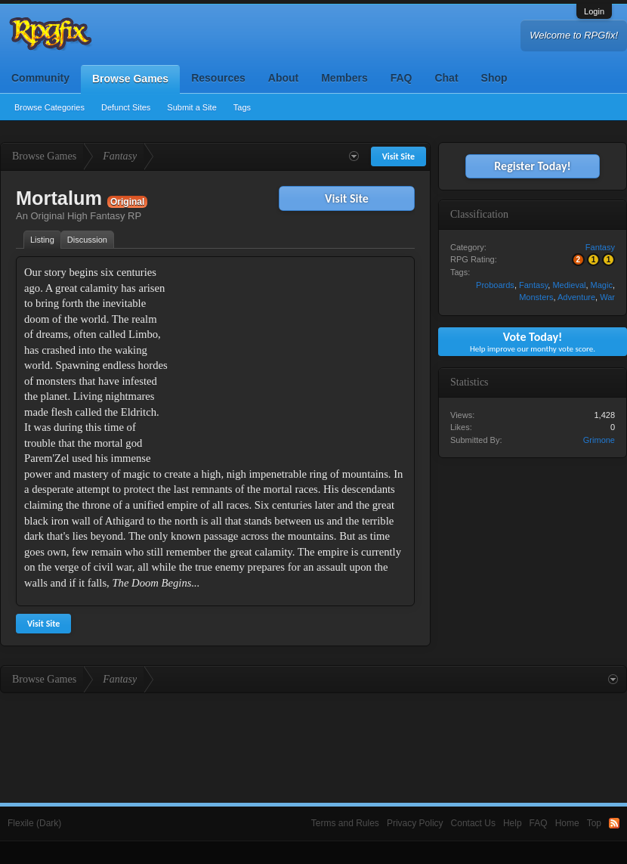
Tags (242, 107)
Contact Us (473, 823)
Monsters (536, 297)
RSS (614, 823)
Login (594, 11)
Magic (602, 285)
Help (512, 823)
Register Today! (532, 166)
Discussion (87, 239)
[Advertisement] (293, 359)
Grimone (599, 439)
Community (40, 78)
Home (567, 823)
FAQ (401, 78)
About (283, 78)
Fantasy (600, 247)
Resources (218, 78)
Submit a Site (191, 107)
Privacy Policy (415, 823)
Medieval (568, 285)
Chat (446, 78)
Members (344, 78)
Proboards (495, 285)
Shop (494, 78)
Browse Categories (49, 107)
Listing (42, 239)
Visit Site (347, 198)
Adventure (576, 297)
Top (594, 823)
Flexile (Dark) (34, 823)
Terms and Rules (345, 823)
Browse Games (130, 79)
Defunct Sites (125, 107)
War (607, 297)
